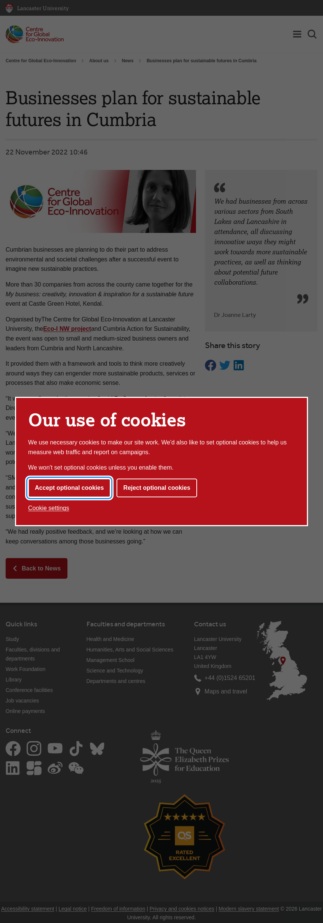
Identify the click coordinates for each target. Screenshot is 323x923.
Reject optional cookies (156, 488)
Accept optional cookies (69, 488)
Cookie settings (48, 508)
